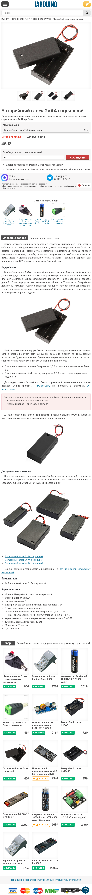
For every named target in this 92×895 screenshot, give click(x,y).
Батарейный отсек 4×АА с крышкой (24, 563)
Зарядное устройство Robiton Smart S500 (9, 222)
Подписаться (41, 778)
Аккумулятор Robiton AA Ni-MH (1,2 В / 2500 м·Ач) (41, 221)
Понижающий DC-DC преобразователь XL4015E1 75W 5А (43, 725)
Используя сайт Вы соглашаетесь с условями (56, 879)
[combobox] (63, 130)
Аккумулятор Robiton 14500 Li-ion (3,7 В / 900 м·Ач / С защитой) (44, 817)
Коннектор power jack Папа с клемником (58, 221)
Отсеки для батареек (42, 19)
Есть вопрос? (70, 890)
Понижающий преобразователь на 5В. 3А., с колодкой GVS (45, 771)
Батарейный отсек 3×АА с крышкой (24, 560)
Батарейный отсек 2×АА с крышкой (24, 556)
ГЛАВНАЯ (5, 19)
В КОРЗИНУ (9, 686)
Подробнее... (27, 119)
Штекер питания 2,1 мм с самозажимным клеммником (25, 222)
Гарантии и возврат (21, 879)
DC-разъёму (43, 385)
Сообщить (77, 157)
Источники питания (21, 19)
